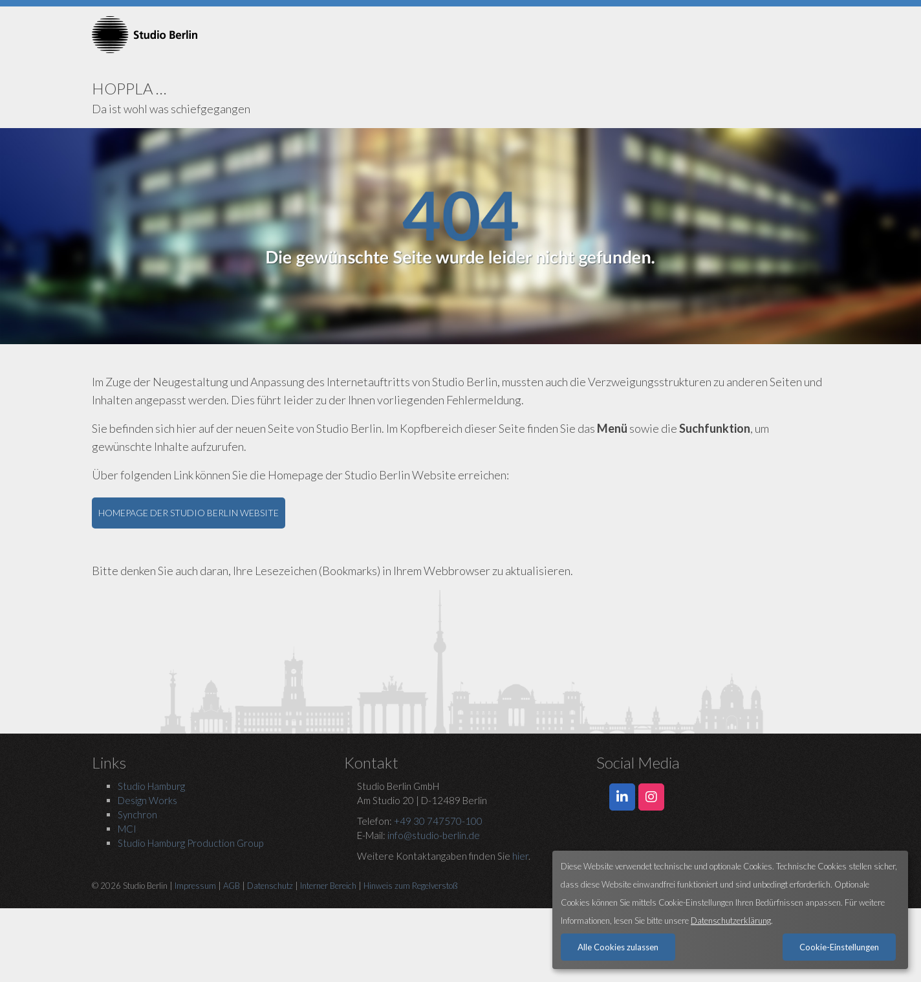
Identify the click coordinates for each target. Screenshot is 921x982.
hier (520, 856)
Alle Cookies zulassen (618, 947)
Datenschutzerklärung (731, 920)
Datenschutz (270, 885)
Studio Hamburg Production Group (190, 843)
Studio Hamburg (151, 786)
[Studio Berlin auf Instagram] (651, 797)
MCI (127, 829)
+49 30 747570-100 (438, 821)
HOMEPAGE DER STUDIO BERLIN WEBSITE (188, 512)
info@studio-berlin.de (433, 835)
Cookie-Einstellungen (839, 947)
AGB (231, 885)
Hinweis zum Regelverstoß (410, 885)
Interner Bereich (328, 885)
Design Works (147, 800)
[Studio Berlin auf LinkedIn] (622, 797)
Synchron (137, 814)
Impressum (195, 885)
